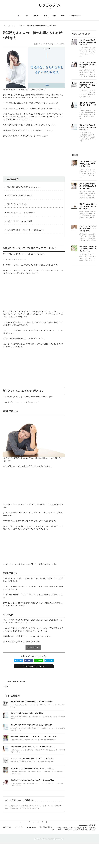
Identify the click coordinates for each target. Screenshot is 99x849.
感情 (54, 16)
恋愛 (26, 16)
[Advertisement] (34, 155)
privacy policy (31, 828)
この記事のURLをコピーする (33, 666)
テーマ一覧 (19, 828)
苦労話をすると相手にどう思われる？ (21, 213)
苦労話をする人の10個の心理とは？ (20, 195)
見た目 (35, 16)
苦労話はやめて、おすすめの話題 (19, 221)
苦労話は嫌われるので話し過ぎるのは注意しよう (25, 230)
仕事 (62, 16)
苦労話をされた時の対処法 (17, 204)
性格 (45, 16)
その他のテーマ (75, 16)
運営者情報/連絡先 (46, 828)
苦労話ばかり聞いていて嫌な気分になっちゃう (24, 187)
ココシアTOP (7, 828)
